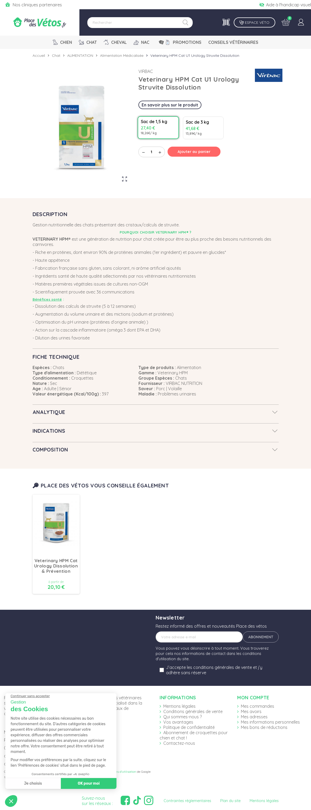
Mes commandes (257, 706)
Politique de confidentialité (189, 727)
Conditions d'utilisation (120, 772)
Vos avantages (178, 722)
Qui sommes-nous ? (182, 716)
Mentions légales (179, 706)
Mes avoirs (251, 711)
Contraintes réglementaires (187, 800)
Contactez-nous (179, 743)
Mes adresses (254, 716)
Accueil (39, 55)
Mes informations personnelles (270, 722)
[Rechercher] (140, 22)
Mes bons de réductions (264, 727)
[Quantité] (152, 152)
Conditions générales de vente (193, 711)
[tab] (156, 412)
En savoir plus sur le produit (170, 105)
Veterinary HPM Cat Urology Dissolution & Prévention (56, 566)
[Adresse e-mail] (199, 637)
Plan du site (230, 800)
